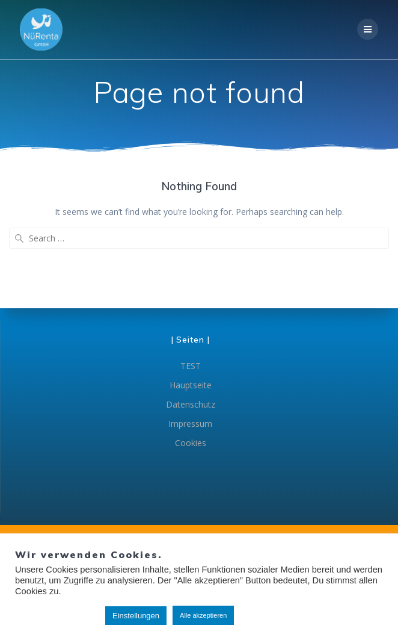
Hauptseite (191, 385)
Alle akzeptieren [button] (203, 615)
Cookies (190, 443)
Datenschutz (190, 404)
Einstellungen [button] (135, 615)
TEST (190, 365)
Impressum (190, 423)
